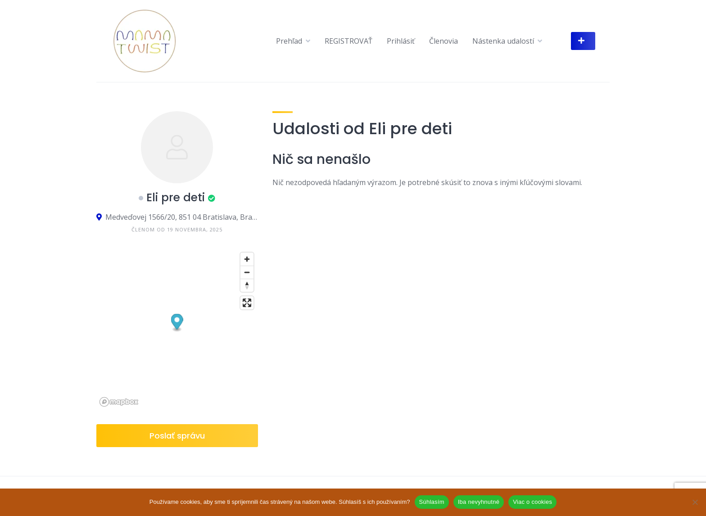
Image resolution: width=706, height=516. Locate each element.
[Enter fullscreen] (246, 302)
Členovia (443, 41)
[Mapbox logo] (119, 402)
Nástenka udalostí (503, 41)
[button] (177, 322)
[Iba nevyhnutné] (694, 502)
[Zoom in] (246, 259)
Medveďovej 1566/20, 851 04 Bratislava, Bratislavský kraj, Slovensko (181, 217)
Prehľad (289, 41)
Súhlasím (431, 501)
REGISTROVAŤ (348, 41)
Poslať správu (177, 435)
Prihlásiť (401, 41)
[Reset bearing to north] (246, 285)
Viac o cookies (532, 501)
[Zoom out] (246, 272)
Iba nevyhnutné (478, 501)
